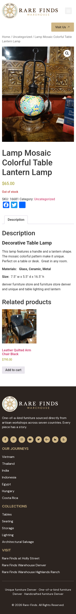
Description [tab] (16, 220)
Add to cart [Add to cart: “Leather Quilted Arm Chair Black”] (13, 370)
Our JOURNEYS (15, 448)
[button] (68, 10)
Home (6, 37)
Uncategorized (22, 37)
